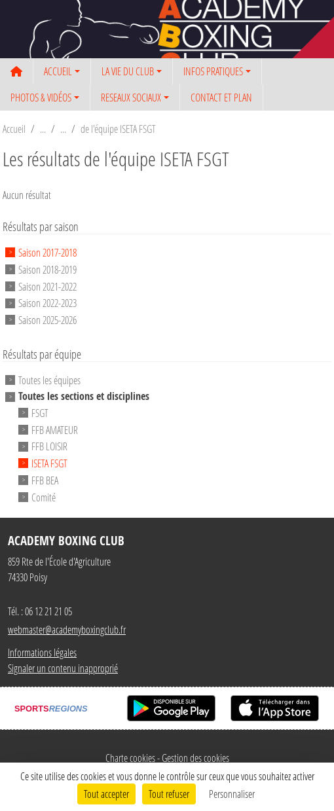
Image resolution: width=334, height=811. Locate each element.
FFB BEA (44, 480)
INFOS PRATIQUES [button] (213, 71)
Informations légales (42, 652)
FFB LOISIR (49, 446)
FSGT (39, 413)
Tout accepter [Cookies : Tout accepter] (106, 794)
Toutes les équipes (49, 380)
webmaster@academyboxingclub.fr (67, 629)
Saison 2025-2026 (47, 320)
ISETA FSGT (49, 463)
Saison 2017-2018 (47, 252)
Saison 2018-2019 (47, 269)
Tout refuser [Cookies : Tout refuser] (169, 794)
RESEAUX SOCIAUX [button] (131, 97)
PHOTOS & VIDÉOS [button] (40, 97)
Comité (43, 496)
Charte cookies (130, 758)
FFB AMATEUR (54, 429)
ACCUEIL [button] (58, 71)
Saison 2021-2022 (47, 286)
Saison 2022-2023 (47, 303)
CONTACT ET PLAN (221, 97)
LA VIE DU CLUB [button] (128, 71)
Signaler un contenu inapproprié (63, 668)
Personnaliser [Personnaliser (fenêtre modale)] (232, 794)
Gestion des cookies (195, 758)
